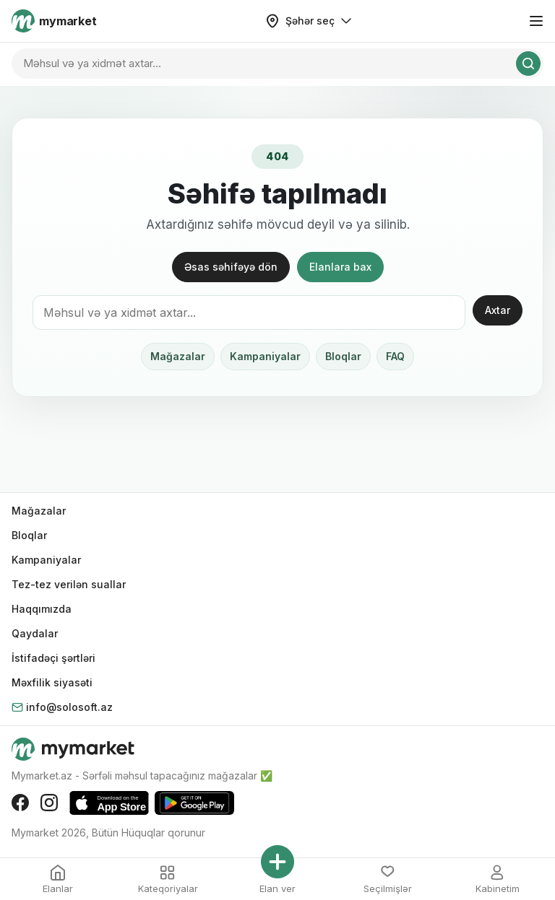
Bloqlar (343, 356)
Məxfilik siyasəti (52, 682)
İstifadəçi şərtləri (53, 658)
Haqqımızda (42, 609)
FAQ (395, 356)
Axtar (497, 310)
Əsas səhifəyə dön (231, 267)
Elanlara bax (340, 267)
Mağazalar (177, 356)
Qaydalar (35, 633)
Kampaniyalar (265, 356)
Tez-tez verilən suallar (69, 584)
